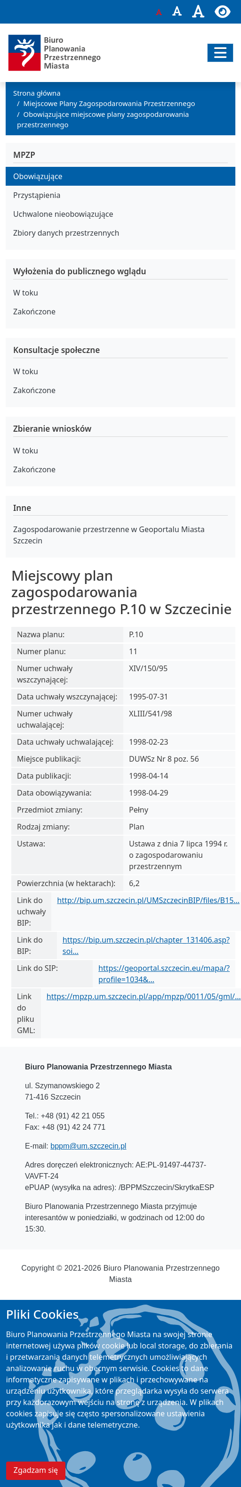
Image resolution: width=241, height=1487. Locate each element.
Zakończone (34, 311)
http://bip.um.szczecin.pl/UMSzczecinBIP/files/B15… (148, 900)
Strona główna (37, 93)
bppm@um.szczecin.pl (88, 1146)
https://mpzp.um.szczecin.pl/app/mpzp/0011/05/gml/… (144, 996)
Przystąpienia (36, 195)
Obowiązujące (38, 176)
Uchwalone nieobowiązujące (63, 214)
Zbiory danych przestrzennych (66, 233)
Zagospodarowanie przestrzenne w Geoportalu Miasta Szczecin (109, 535)
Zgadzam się (36, 1474)
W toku (25, 293)
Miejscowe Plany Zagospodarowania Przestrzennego (109, 103)
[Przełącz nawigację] (220, 52)
